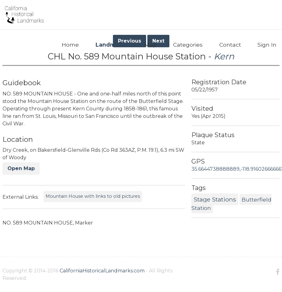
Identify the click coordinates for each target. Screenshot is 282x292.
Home (70, 44)
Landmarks (112, 44)
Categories (188, 44)
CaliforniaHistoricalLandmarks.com (102, 271)
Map (150, 44)
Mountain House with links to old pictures (93, 196)
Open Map (21, 168)
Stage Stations (215, 199)
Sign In (266, 44)
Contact (230, 44)
